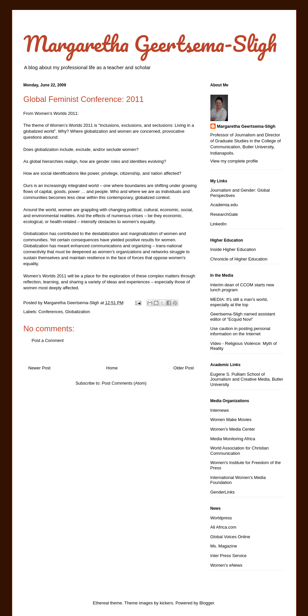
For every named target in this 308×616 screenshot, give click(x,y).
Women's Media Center (232, 429)
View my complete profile (234, 161)
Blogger (206, 602)
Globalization (77, 311)
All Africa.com (223, 527)
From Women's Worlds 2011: (51, 113)
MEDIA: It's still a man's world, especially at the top (239, 302)
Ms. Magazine (223, 546)
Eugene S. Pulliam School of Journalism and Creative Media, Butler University (246, 379)
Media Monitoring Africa (232, 438)
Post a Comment (48, 340)
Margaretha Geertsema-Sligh (150, 43)
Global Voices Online (230, 536)
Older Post (183, 367)
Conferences (50, 311)
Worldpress (221, 517)
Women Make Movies (231, 419)
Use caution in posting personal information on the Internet (240, 331)
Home (112, 367)
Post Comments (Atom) (124, 383)
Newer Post (39, 367)
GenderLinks (222, 492)
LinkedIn (218, 223)
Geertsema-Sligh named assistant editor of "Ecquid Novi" (242, 316)
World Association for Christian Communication (239, 451)
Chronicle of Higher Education (239, 259)
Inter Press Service (228, 555)
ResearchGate (224, 214)
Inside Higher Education (233, 249)
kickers (166, 602)
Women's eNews (226, 565)
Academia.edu (224, 204)
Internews (219, 410)
